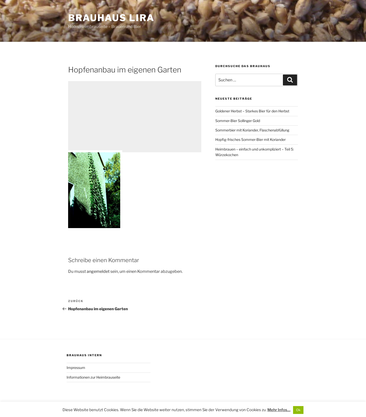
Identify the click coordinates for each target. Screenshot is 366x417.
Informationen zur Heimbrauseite (93, 377)
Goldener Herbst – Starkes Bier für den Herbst (252, 111)
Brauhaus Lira (111, 17)
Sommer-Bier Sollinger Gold (237, 120)
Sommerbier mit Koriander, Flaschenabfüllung (252, 130)
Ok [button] (298, 410)
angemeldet (98, 271)
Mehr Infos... (278, 410)
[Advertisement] (134, 116)
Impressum (76, 367)
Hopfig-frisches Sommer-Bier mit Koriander (250, 139)
